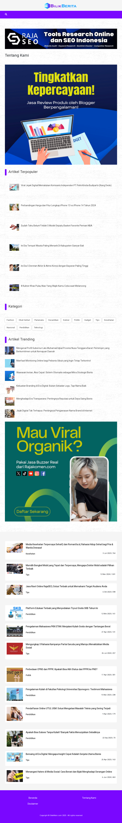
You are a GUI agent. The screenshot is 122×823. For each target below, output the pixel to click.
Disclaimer (33, 803)
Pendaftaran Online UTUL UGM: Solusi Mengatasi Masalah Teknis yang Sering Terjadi (68, 708)
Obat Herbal (24, 320)
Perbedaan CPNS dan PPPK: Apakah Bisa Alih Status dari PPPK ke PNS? (61, 669)
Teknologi (38, 327)
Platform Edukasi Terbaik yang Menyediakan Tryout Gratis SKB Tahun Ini (62, 608)
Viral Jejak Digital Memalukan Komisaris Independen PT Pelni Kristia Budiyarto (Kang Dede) (66, 185)
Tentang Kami (89, 798)
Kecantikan (53, 320)
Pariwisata (39, 320)
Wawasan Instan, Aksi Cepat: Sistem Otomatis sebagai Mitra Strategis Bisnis (54, 372)
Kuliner (66, 320)
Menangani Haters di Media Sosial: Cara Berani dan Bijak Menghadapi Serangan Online (69, 771)
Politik (77, 320)
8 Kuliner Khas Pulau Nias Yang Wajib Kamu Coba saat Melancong (53, 286)
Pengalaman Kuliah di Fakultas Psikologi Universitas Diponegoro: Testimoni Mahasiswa (69, 689)
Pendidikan (24, 327)
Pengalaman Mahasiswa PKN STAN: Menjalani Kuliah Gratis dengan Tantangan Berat (68, 626)
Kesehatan (109, 320)
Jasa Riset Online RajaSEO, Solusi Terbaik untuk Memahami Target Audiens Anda (66, 586)
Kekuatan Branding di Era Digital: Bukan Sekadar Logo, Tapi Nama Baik (51, 386)
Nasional (11, 327)
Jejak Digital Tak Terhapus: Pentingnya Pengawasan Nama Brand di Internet (54, 410)
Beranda (33, 798)
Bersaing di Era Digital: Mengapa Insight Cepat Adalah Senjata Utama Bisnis (63, 754)
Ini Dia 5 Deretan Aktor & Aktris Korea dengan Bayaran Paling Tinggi (54, 266)
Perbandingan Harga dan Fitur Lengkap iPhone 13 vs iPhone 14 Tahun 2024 (58, 205)
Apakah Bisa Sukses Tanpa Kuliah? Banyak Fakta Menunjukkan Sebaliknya (63, 732)
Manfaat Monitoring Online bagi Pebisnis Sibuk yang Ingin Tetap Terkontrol (53, 360)
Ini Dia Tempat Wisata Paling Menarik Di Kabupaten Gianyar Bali (52, 245)
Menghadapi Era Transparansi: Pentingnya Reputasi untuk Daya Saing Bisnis (54, 398)
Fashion (10, 320)
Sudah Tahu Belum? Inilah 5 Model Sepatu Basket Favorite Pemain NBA (56, 225)
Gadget (87, 320)
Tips (97, 320)
